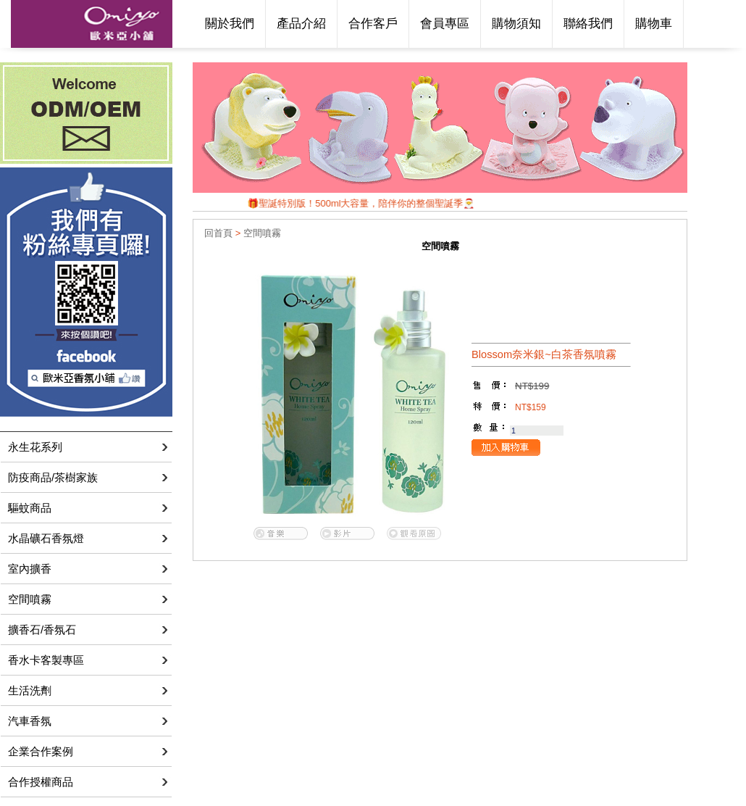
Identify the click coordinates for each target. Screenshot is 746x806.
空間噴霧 (29, 599)
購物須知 (516, 23)
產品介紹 (301, 23)
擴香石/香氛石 (42, 629)
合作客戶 (373, 23)
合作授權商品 (40, 782)
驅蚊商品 (29, 508)
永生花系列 (35, 447)
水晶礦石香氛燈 (46, 538)
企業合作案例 (40, 751)
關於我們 (229, 23)
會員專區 (444, 23)
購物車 (653, 23)
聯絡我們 (588, 23)
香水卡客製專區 (46, 660)
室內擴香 (29, 568)
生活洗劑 (29, 690)
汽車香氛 (29, 721)
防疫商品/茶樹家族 (53, 477)
